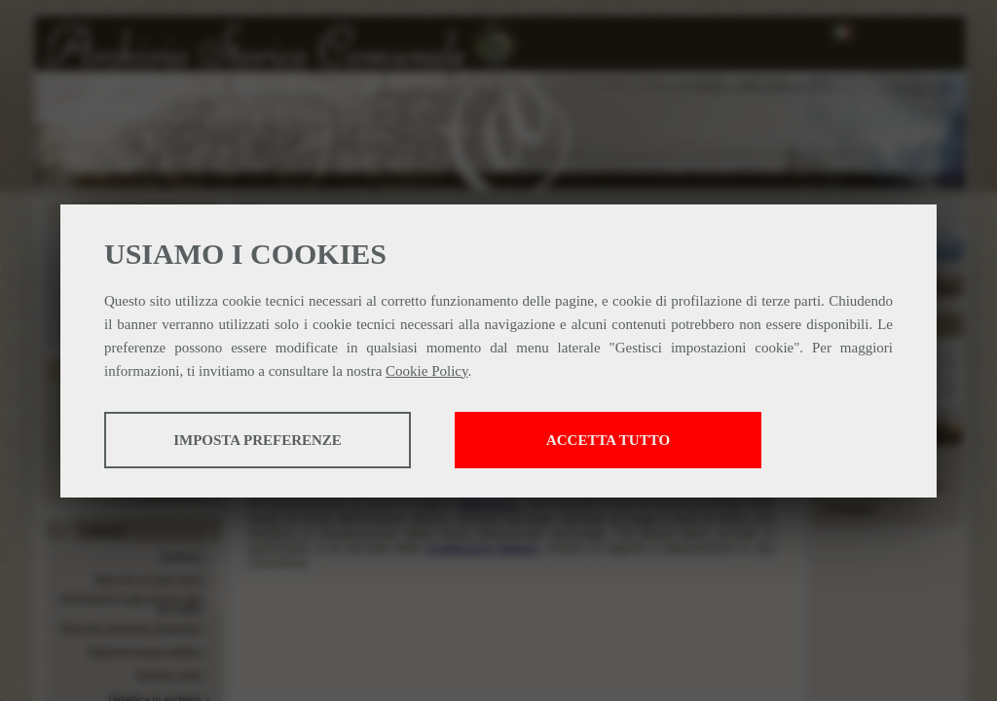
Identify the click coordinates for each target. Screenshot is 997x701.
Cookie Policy (426, 371)
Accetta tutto (608, 440)
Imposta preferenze (257, 440)
